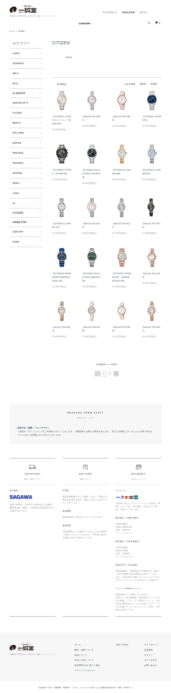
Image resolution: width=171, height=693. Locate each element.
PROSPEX (19, 171)
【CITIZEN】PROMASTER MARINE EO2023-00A (122, 277)
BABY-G (18, 128)
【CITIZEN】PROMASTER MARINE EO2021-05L (61, 277)
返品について (88, 654)
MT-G (16, 86)
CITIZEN (22, 31)
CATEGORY (85, 23)
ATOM (130, 644)
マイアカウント (110, 12)
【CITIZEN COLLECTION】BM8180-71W (91, 277)
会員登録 (151, 649)
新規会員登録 (128, 12)
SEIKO (17, 193)
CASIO (17, 53)
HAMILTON (19, 234)
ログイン (143, 12)
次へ (115, 373)
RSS (123, 644)
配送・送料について (91, 649)
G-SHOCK (19, 96)
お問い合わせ (153, 664)
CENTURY (19, 244)
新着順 (154, 84)
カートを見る (153, 659)
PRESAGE (19, 160)
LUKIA (17, 204)
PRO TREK (20, 139)
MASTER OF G (22, 106)
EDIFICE (18, 150)
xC (14, 215)
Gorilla (17, 255)
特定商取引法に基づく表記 (94, 664)
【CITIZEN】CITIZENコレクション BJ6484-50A (61, 120)
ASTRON (18, 182)
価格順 (143, 84)
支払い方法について (91, 659)
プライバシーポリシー (92, 670)
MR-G (16, 75)
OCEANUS (19, 64)
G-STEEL (18, 117)
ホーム (12, 31)
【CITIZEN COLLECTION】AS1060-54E (91, 173)
